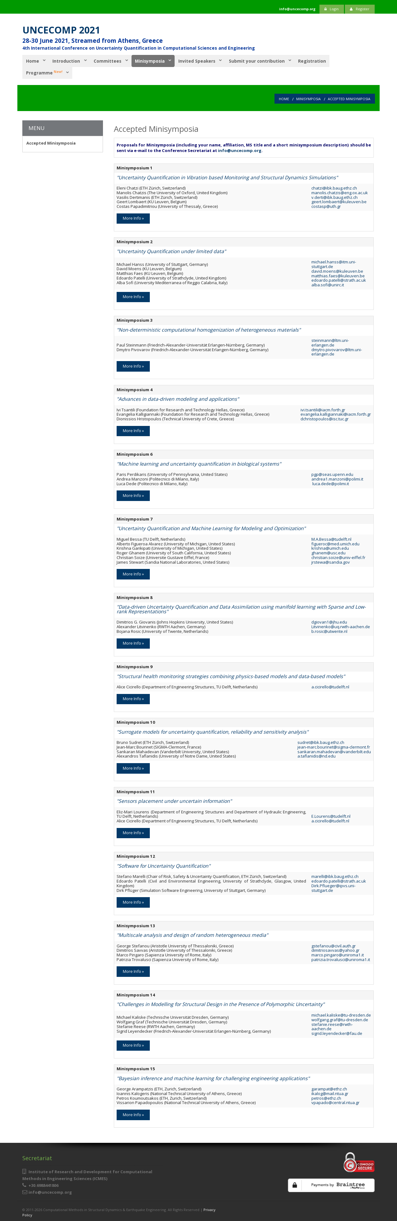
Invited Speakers (199, 61)
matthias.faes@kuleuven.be (338, 274)
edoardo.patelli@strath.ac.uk (338, 279)
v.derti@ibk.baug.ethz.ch (334, 196)
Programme (44, 71)
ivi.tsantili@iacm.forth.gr (323, 408)
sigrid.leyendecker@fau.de (336, 1032)
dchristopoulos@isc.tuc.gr (325, 418)
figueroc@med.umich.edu (335, 542)
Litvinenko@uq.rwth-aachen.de (340, 625)
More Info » (133, 217)
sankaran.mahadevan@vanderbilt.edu (334, 750)
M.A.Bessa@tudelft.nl (331, 538)
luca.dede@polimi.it (330, 482)
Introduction (67, 61)
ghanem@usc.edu (328, 552)
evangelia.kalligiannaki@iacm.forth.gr (336, 413)
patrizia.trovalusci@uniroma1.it (340, 958)
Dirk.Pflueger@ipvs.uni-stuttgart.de (333, 887)
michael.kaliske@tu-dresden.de (341, 1014)
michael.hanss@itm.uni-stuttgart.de (333, 263)
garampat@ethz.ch (329, 1088)
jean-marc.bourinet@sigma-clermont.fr (333, 746)
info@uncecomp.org (239, 149)
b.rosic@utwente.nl (329, 630)
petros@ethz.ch (326, 1097)
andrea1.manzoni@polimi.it (337, 478)
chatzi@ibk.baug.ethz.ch (334, 187)
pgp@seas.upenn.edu (332, 473)
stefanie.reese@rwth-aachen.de (332, 1025)
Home (32, 61)
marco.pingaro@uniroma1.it (337, 954)
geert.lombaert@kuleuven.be (339, 201)
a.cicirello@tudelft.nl (330, 686)
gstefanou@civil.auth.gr (333, 944)
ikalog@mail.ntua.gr (329, 1092)
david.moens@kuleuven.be (337, 270)
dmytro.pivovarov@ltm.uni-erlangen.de (336, 351)
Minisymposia (152, 61)
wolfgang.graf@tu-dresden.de (339, 1018)
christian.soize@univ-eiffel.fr (338, 556)
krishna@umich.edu (330, 547)
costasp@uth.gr (326, 205)
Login (331, 9)
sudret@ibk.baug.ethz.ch (320, 741)
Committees (109, 61)
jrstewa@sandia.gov (330, 561)
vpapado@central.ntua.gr (335, 1101)
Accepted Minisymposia (349, 97)
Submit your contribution (260, 61)
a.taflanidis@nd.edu (316, 755)
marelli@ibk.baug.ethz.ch (335, 875)
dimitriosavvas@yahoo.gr (335, 949)
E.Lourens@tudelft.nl (330, 815)
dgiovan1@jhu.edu (329, 621)
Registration (316, 61)
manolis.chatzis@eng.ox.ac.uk (339, 191)
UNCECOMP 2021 (61, 30)
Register (359, 9)
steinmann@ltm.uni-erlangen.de (330, 342)
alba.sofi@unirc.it (327, 284)
